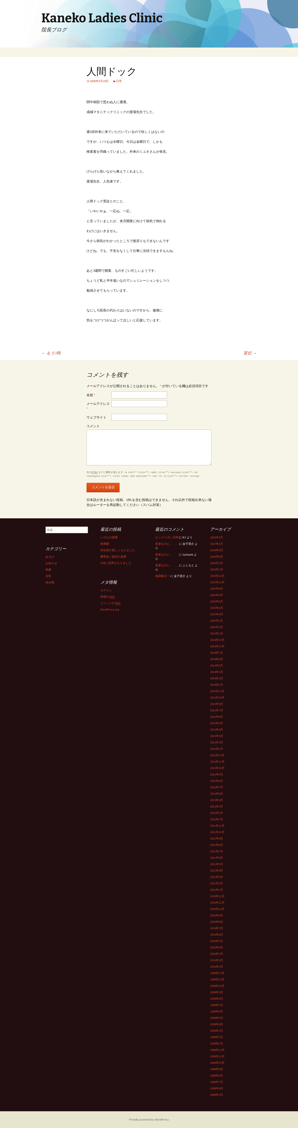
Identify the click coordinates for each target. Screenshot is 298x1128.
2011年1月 (216, 890)
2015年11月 (217, 582)
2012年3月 (216, 806)
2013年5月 (216, 723)
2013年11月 (217, 691)
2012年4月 (216, 800)
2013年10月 (217, 697)
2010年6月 (216, 934)
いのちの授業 (109, 537)
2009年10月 (217, 986)
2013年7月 (216, 710)
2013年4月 (216, 729)
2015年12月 (217, 576)
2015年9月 (216, 588)
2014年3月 (216, 672)
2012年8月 (216, 781)
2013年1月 (216, 749)
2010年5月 (216, 941)
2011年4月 (216, 870)
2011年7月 (216, 851)
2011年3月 (216, 877)
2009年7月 (216, 1005)
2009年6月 (216, 1011)
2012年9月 (216, 774)
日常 (119, 81)
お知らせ (51, 563)
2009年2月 (216, 1037)
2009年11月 (217, 979)
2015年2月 (216, 627)
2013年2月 (216, 742)
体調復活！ (162, 576)
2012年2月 (216, 813)
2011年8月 (216, 845)
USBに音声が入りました (115, 563)
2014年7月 (216, 653)
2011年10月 (217, 832)
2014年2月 (216, 678)
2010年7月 (216, 928)
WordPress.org (109, 609)
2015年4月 (216, 614)
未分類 (50, 582)
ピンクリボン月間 (166, 537)
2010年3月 (216, 954)
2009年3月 (216, 1031)
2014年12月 (217, 640)
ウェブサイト (96, 417)
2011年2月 (216, 883)
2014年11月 (217, 646)
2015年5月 (216, 608)
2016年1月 (216, 569)
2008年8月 (216, 1075)
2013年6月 (216, 717)
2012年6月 (216, 793)
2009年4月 (216, 1024)
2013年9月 (216, 704)
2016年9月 (216, 550)
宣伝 (250, 352)
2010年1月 (216, 966)
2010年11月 (217, 902)
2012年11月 (217, 761)
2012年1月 (216, 819)
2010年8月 (216, 922)
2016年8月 (216, 556)
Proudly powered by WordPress (149, 1119)
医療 (48, 569)
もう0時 (51, 352)
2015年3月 (216, 620)
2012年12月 (217, 755)
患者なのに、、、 (166, 544)
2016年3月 (216, 563)
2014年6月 (216, 659)
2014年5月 (216, 665)
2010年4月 (216, 947)
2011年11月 (217, 826)
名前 (91, 395)
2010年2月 (216, 960)
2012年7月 (216, 787)
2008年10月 (217, 1063)
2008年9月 (216, 1069)
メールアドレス (98, 406)
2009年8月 (216, 998)
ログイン (106, 590)
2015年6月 (216, 601)
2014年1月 (216, 685)
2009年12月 (217, 973)
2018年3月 (216, 537)
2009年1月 (216, 1043)
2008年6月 (216, 1088)
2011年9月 (216, 838)
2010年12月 (217, 896)
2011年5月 (216, 864)
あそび (50, 557)
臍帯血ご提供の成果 (113, 556)
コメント (93, 426)
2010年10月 (217, 909)
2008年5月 (216, 1095)
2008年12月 (217, 1050)
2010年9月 (216, 915)
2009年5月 (216, 1018)
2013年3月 (216, 736)
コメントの (110, 603)
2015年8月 (216, 595)
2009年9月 (216, 992)
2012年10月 (217, 768)
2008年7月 (216, 1082)
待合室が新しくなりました (117, 550)
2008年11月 (217, 1056)
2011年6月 (216, 858)
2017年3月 (216, 544)
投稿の (107, 597)
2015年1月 (216, 633)
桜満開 (104, 544)
